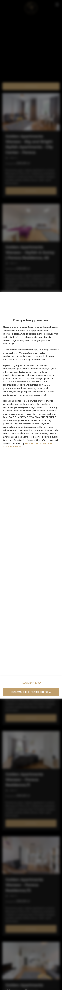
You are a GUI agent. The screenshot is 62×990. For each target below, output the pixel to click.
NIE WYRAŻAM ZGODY (31, 682)
